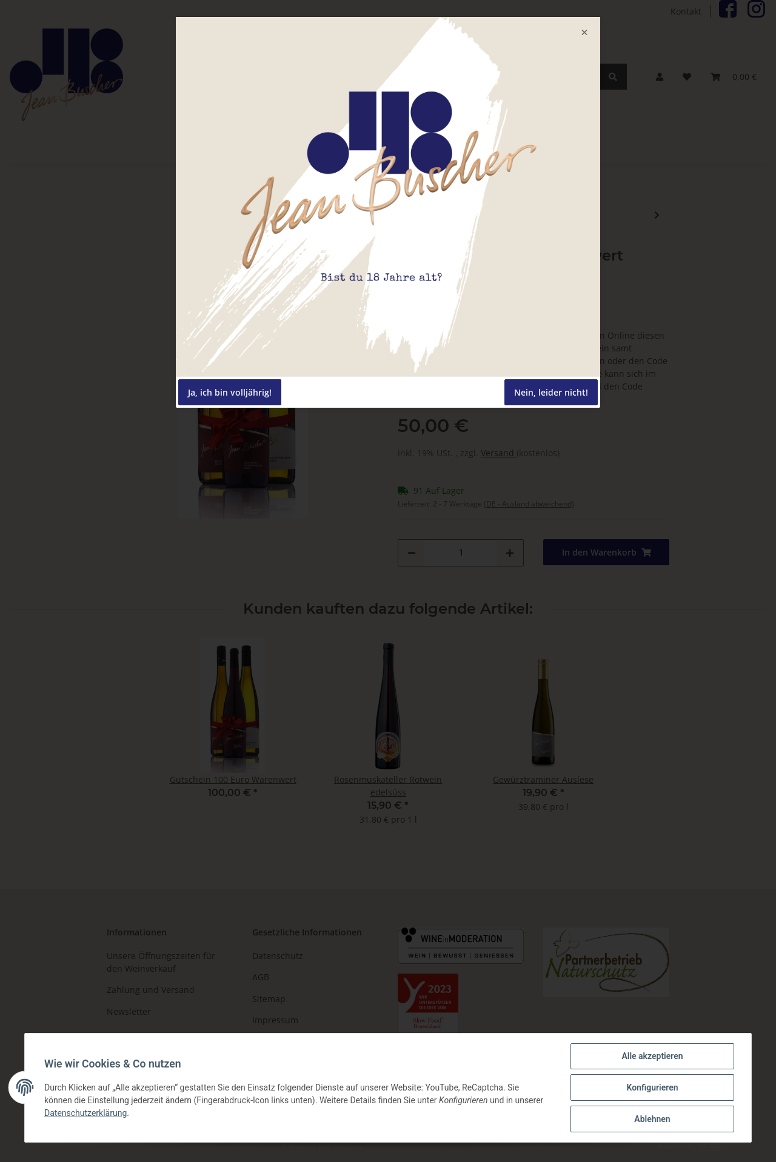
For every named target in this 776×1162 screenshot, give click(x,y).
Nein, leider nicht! (551, 392)
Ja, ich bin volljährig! (230, 392)
